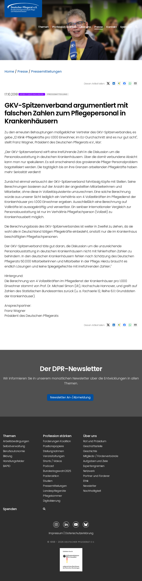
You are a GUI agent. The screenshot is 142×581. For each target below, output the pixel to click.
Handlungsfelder (13, 461)
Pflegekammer (52, 496)
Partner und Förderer (96, 476)
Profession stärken (64, 27)
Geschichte (90, 451)
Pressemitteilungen (46, 71)
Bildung (7, 456)
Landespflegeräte (54, 491)
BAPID (6, 466)
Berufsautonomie (14, 451)
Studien (47, 481)
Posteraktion (51, 476)
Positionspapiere (53, 446)
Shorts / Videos (52, 461)
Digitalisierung (51, 501)
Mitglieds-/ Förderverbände (100, 456)
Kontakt (111, 27)
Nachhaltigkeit (92, 491)
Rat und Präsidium (94, 441)
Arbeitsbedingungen (32, 94)
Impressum (56, 533)
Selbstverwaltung (14, 446)
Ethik (86, 481)
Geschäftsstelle (92, 446)
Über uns (85, 27)
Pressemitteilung (57, 94)
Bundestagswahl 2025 (57, 471)
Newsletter (89, 486)
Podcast (48, 466)
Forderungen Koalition (57, 441)
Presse (98, 27)
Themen (43, 27)
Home (9, 71)
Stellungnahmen (53, 451)
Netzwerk (89, 471)
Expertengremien (93, 466)
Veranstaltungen (53, 456)
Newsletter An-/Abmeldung (70, 397)
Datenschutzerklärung (79, 533)
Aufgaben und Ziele (95, 461)
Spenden (125, 27)
